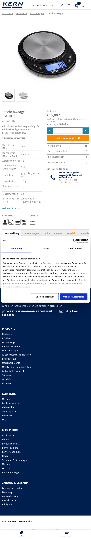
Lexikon (51, 432)
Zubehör (71, 233)
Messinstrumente (11, 363)
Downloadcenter (67, 162)
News (49, 419)
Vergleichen (67, 145)
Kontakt (51, 403)
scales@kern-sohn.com (68, 182)
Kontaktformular (55, 407)
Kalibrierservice (10, 403)
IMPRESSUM (50, 504)
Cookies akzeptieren (73, 297)
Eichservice (8, 407)
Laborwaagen (37, 13)
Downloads (8, 415)
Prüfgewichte (9, 358)
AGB (61, 504)
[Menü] (68, 5)
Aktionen (7, 383)
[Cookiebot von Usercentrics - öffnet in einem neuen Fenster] (75, 241)
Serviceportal (9, 411)
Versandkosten (10, 460)
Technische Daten (52, 233)
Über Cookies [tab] (75, 248)
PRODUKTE (21, 13)
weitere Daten (11, 208)
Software (7, 375)
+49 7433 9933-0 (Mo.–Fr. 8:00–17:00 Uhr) (28, 311)
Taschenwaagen (56, 13)
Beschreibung (12, 233)
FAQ (4, 419)
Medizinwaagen (10, 350)
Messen (6, 399)
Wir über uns (53, 399)
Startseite (7, 13)
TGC (17, 121)
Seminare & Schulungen (59, 423)
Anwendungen (31, 233)
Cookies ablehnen (44, 297)
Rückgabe (7, 468)
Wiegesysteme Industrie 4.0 (17, 354)
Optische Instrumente (13, 371)
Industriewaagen (11, 346)
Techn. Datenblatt (67, 151)
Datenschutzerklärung (77, 504)
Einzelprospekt (67, 156)
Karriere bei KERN (56, 415)
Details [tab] (45, 248)
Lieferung (7, 456)
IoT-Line (6, 338)
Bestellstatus (9, 464)
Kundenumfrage (55, 436)
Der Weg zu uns (54, 411)
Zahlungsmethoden (12, 452)
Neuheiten (7, 334)
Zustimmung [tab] (15, 248)
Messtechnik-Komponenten (16, 367)
